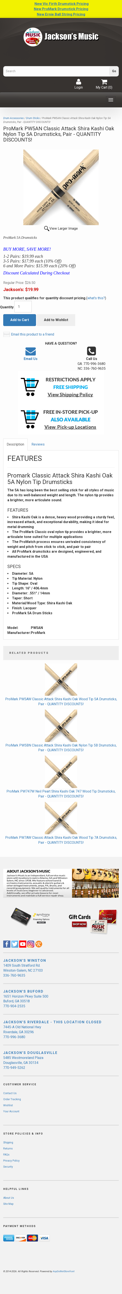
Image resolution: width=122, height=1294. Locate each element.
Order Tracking (12, 1099)
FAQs (6, 1154)
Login (78, 84)
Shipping (8, 1142)
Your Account (11, 1111)
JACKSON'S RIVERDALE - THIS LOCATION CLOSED (52, 1022)
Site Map (8, 1203)
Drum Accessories (13, 118)
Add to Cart (19, 320)
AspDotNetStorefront (63, 1271)
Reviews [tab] (38, 444)
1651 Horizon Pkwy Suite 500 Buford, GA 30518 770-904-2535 (25, 1001)
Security (8, 1166)
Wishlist (8, 1105)
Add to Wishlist (56, 320)
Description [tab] (15, 444)
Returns (8, 1148)
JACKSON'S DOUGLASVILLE (30, 1053)
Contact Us (10, 1093)
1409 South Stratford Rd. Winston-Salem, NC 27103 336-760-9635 (23, 970)
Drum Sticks (33, 118)
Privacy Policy (11, 1160)
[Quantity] (23, 306)
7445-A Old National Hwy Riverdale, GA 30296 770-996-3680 (22, 1032)
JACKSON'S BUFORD (23, 991)
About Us (8, 1197)
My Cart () (104, 84)
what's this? (96, 298)
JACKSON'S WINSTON (24, 960)
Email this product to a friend (32, 334)
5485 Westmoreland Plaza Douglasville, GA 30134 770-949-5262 (23, 1063)
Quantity (7, 307)
